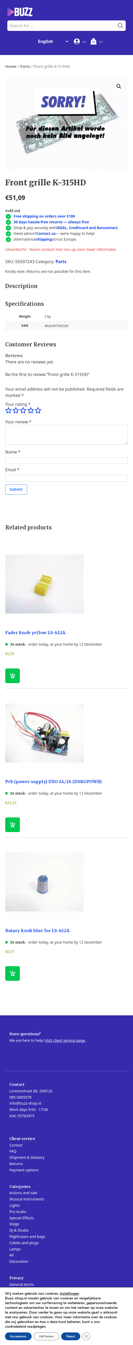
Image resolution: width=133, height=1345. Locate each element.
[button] (119, 86)
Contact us (46, 233)
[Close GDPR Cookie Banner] (86, 1336)
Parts (25, 66)
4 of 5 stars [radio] (30, 410)
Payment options (23, 1169)
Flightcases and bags (27, 1236)
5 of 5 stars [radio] (38, 410)
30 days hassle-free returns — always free (51, 221)
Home (11, 66)
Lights (14, 1205)
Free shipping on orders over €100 (44, 216)
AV (11, 1255)
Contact (16, 1145)
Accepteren (18, 1336)
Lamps (15, 1249)
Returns (16, 1163)
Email (12, 470)
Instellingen (69, 1293)
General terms (21, 1284)
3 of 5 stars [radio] (23, 410)
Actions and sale (23, 1192)
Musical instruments (26, 1199)
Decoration (18, 1261)
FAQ (12, 1151)
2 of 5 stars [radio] (16, 410)
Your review (18, 422)
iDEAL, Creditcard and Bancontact (87, 227)
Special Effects (21, 1217)
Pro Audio (17, 1211)
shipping (44, 239)
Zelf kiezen (46, 1336)
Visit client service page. (65, 1040)
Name (12, 452)
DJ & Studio (19, 1230)
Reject (70, 1336)
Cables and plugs (24, 1242)
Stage (14, 1223)
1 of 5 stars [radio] (8, 410)
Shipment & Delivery (26, 1157)
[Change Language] (52, 41)
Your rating (17, 404)
